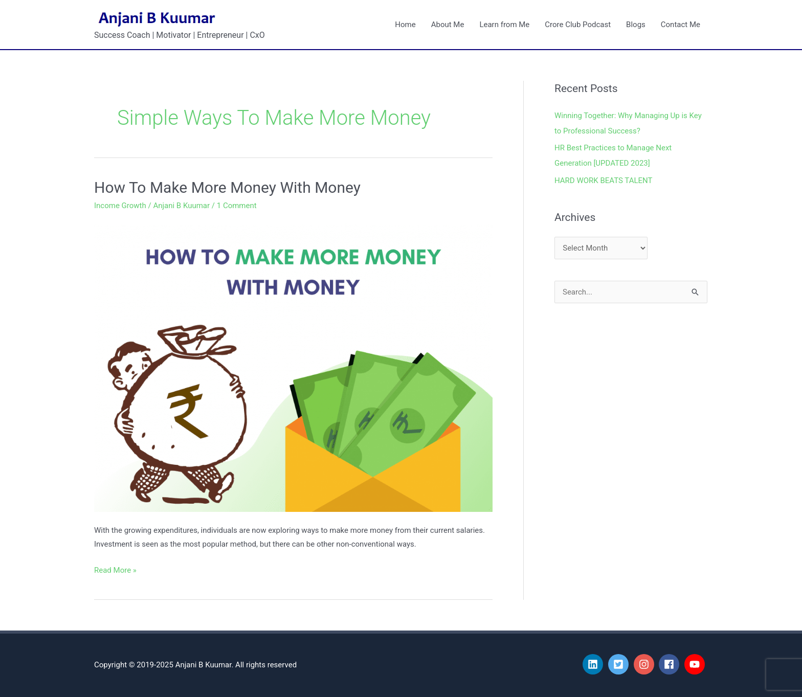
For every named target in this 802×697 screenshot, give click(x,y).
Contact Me (680, 24)
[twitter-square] (620, 664)
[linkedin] (594, 664)
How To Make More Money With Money (227, 187)
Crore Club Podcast (578, 24)
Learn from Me (504, 24)
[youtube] (696, 664)
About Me (447, 24)
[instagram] (645, 664)
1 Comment (237, 205)
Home (405, 24)
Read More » (115, 569)
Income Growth (120, 205)
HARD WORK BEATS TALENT (603, 180)
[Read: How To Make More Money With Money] (293, 365)
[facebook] (670, 664)
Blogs (635, 24)
